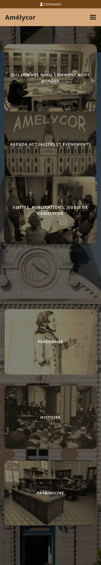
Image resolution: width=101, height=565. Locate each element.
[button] (93, 17)
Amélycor (20, 17)
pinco (4, 244)
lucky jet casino (5, 244)
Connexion (52, 4)
